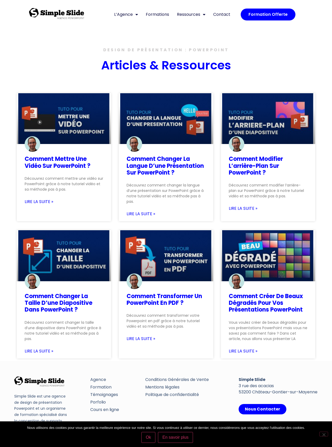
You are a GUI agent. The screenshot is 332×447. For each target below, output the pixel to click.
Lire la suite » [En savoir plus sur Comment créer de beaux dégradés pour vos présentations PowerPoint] (243, 351)
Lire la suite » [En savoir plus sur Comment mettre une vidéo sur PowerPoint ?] (39, 202)
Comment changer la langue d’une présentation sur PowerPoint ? (165, 166)
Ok (148, 437)
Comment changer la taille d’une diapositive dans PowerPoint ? (58, 303)
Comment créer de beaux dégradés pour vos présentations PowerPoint (266, 303)
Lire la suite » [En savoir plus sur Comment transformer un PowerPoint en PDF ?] (141, 339)
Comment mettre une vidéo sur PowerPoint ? (58, 162)
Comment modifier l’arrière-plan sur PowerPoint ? (256, 166)
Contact (221, 14)
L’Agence (126, 14)
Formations (157, 14)
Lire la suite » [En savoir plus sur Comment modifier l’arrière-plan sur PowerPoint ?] (243, 208)
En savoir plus (176, 437)
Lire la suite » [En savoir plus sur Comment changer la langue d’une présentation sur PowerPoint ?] (141, 214)
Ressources (191, 14)
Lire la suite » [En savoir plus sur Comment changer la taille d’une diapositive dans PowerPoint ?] (39, 351)
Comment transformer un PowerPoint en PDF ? (164, 299)
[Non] (323, 434)
